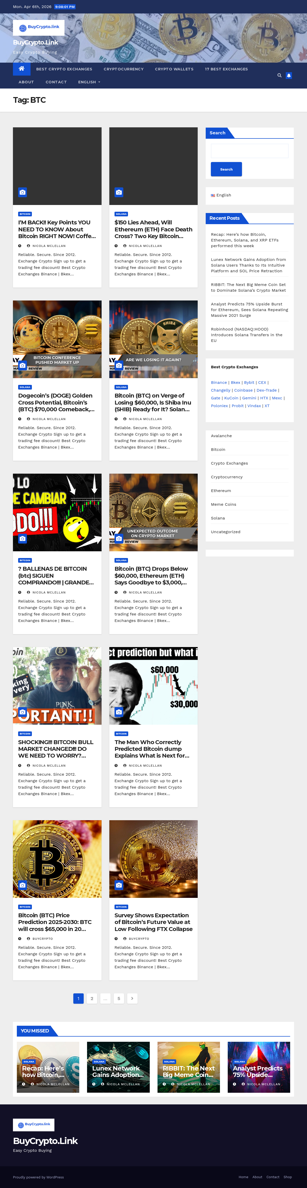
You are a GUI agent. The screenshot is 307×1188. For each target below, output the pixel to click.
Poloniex (219, 405)
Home (243, 1177)
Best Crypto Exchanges (64, 69)
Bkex (235, 382)
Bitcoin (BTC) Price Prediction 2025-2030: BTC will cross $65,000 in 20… (54, 922)
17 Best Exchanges (226, 69)
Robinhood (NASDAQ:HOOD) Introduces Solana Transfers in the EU (246, 335)
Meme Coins (223, 504)
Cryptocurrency (124, 69)
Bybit (249, 382)
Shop (288, 1177)
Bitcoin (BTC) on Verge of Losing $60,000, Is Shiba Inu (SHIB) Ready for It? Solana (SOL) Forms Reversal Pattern (153, 409)
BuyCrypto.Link (35, 42)
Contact (56, 82)
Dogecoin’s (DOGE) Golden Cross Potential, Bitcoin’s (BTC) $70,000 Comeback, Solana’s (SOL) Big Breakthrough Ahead (55, 409)
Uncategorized (225, 531)
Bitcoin (25, 213)
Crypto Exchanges (229, 463)
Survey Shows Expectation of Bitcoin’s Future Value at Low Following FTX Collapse (153, 922)
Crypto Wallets (174, 69)
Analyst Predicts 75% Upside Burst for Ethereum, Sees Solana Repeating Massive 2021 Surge (249, 310)
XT (267, 405)
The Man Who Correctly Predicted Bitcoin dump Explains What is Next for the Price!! (150, 752)
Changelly (220, 390)
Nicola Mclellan (46, 246)
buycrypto (40, 939)
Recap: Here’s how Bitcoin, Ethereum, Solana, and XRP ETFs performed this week (245, 240)
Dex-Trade (266, 390)
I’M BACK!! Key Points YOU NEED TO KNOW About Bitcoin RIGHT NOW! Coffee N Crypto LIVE (56, 232)
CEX (262, 382)
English (89, 82)
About (26, 82)
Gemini (249, 397)
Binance (219, 382)
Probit (238, 405)
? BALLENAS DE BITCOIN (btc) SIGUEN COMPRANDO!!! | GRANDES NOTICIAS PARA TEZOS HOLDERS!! (55, 582)
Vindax (254, 405)
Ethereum (221, 490)
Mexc (277, 397)
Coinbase (243, 390)
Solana (121, 213)
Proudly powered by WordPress (38, 1177)
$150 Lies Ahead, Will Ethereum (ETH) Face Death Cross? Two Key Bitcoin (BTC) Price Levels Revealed (154, 232)
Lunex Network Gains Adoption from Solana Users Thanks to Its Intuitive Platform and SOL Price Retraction (248, 265)
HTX (264, 397)
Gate (215, 397)
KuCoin (231, 397)
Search (217, 132)
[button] (279, 75)
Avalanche (221, 435)
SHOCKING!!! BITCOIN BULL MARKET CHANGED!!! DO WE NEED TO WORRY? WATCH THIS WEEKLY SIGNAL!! (55, 756)
